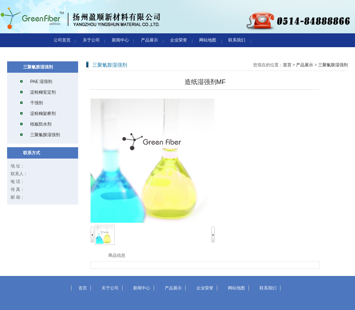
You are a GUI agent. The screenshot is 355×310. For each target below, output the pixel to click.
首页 (287, 64)
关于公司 (91, 40)
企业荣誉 (178, 40)
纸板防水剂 (40, 124)
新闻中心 (120, 40)
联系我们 (236, 40)
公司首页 (62, 40)
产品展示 (149, 40)
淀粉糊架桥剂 (43, 113)
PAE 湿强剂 (41, 81)
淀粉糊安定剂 (43, 92)
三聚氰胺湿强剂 (45, 134)
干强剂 (36, 102)
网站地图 (207, 40)
